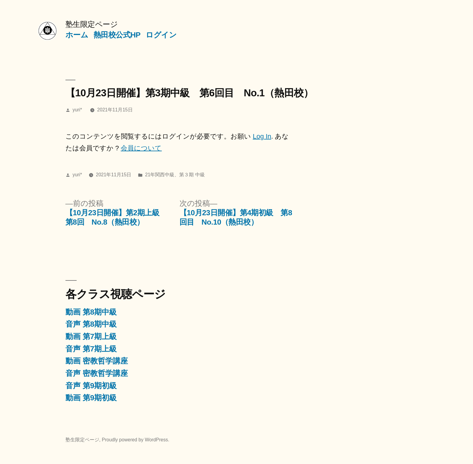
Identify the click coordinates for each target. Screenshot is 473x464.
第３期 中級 (192, 174)
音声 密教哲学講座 (96, 373)
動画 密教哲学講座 (96, 361)
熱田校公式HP (117, 35)
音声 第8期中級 (91, 324)
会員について (141, 148)
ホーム (76, 35)
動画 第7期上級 (91, 336)
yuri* (77, 109)
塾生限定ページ (91, 24)
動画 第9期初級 (91, 398)
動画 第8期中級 (91, 312)
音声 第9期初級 (91, 386)
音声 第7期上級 (91, 349)
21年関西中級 (159, 174)
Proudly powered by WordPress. (135, 439)
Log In (262, 136)
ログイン (161, 35)
